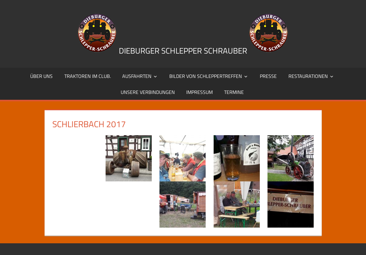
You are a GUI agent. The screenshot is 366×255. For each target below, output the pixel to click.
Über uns (41, 76)
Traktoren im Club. (87, 76)
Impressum (199, 92)
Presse (268, 76)
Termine (234, 92)
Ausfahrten (136, 76)
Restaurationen (308, 76)
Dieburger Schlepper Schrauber (183, 51)
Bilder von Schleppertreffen (205, 76)
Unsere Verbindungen (148, 92)
